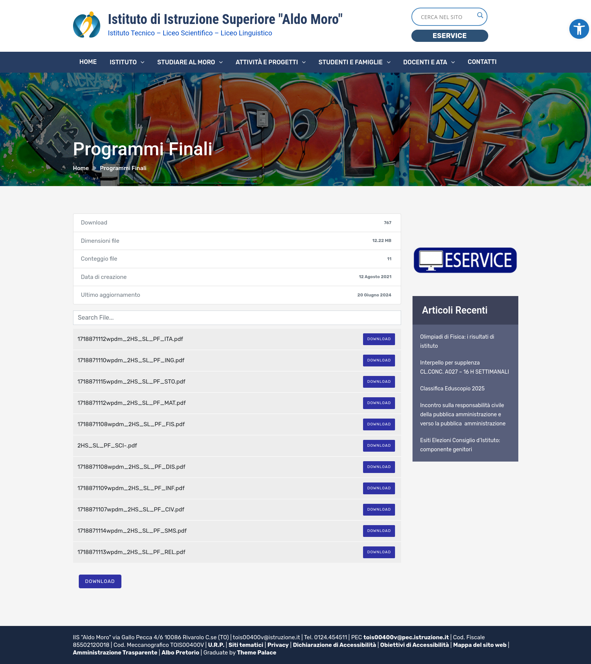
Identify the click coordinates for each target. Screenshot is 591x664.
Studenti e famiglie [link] (351, 62)
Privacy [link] (278, 645)
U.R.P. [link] (216, 645)
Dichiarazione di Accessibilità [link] (334, 645)
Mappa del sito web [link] (480, 645)
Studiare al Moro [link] (186, 62)
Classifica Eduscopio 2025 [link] (452, 388)
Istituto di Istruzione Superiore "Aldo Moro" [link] (225, 19)
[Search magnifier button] (480, 15)
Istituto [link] (123, 62)
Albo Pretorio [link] (180, 652)
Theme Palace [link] (256, 652)
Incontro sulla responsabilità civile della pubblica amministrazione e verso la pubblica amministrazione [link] (463, 414)
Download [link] (379, 339)
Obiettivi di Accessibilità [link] (414, 645)
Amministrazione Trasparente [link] (115, 652)
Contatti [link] (482, 61)
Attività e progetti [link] (267, 62)
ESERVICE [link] (450, 36)
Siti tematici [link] (246, 645)
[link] (579, 29)
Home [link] (88, 61)
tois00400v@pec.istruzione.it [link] (406, 637)
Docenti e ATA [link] (425, 62)
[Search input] (447, 16)
